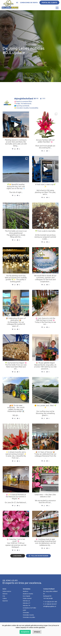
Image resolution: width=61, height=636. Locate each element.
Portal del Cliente (49, 2)
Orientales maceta (28, 619)
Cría (4, 600)
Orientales (26, 616)
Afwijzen (37, 632)
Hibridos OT (26, 607)
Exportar (5, 605)
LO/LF (24, 614)
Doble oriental (27, 602)
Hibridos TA (26, 609)
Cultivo (5, 602)
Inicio (4, 593)
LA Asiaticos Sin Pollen (30, 612)
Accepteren (25, 632)
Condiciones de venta (29, 2)
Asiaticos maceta (28, 598)
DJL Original (26, 600)
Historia (5, 598)
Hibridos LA (26, 605)
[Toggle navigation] (57, 7)
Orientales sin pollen (29, 621)
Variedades (27, 593)
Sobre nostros (7, 595)
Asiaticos (26, 595)
